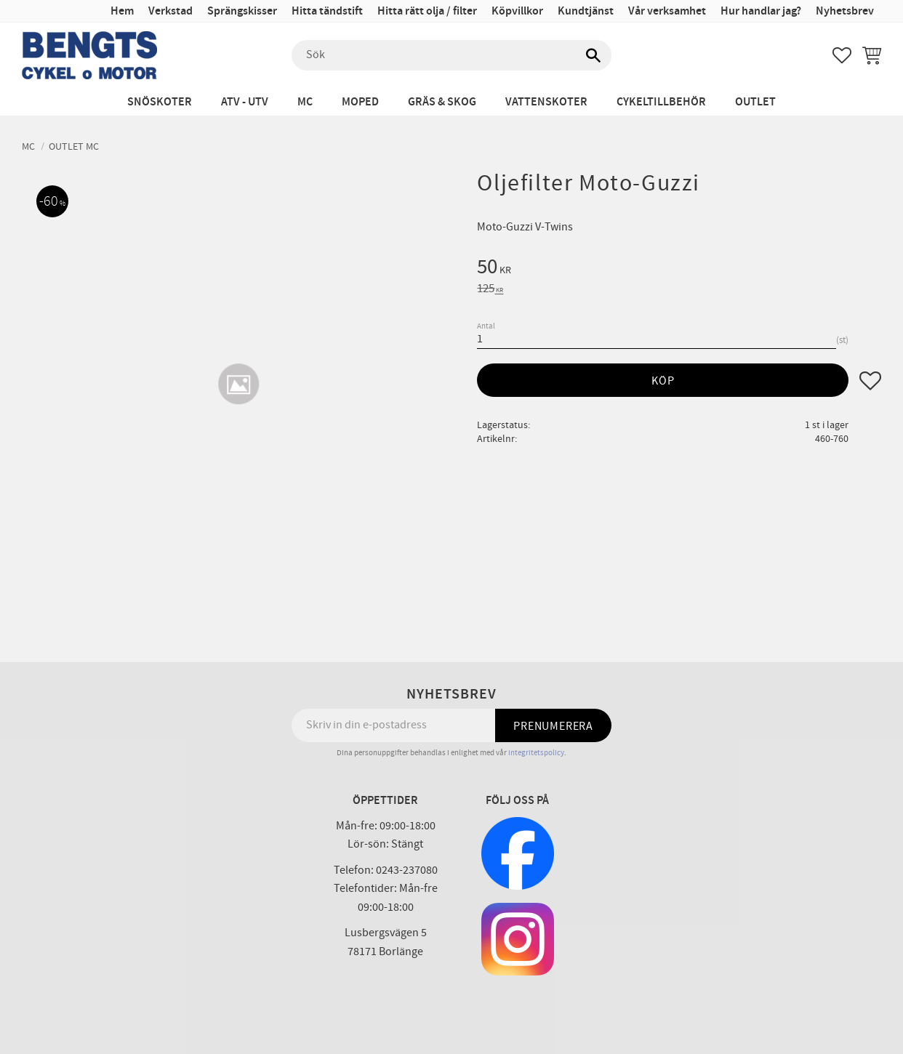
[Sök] (593, 55)
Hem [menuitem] (122, 11)
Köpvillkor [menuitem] (517, 11)
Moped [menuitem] (360, 102)
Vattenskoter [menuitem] (546, 102)
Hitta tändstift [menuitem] (327, 11)
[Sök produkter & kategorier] (451, 55)
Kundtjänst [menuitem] (586, 11)
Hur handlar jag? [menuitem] (761, 11)
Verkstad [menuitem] (170, 11)
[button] (841, 55)
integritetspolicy (536, 752)
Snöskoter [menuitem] (159, 102)
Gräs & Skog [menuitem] (442, 102)
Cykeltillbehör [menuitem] (661, 102)
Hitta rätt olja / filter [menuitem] (427, 11)
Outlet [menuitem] (755, 102)
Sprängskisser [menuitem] (242, 11)
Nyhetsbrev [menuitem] (845, 11)
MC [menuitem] (305, 102)
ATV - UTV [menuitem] (244, 102)
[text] (679, 269)
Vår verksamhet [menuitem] (667, 11)
